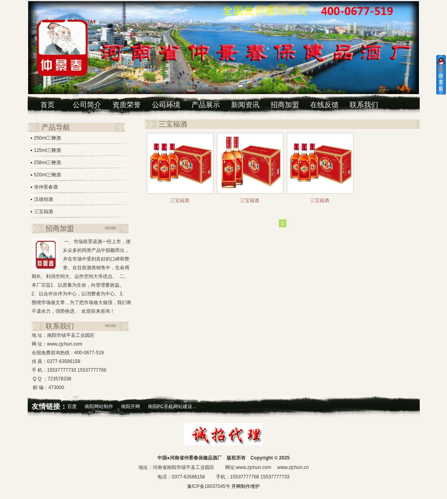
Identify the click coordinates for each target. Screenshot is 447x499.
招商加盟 (285, 105)
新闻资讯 (245, 105)
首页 (47, 105)
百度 (72, 406)
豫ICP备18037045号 (208, 486)
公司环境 (166, 105)
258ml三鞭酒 (47, 162)
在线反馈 (324, 105)
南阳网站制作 (99, 406)
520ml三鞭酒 (47, 175)
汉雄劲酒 (43, 199)
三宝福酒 (43, 211)
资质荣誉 (126, 105)
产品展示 (205, 105)
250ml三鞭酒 (47, 138)
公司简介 (87, 105)
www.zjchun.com (253, 467)
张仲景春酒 (46, 187)
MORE (111, 228)
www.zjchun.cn (293, 467)
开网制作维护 (245, 486)
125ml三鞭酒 (47, 150)
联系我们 (364, 105)
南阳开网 (130, 406)
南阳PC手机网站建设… (172, 406)
